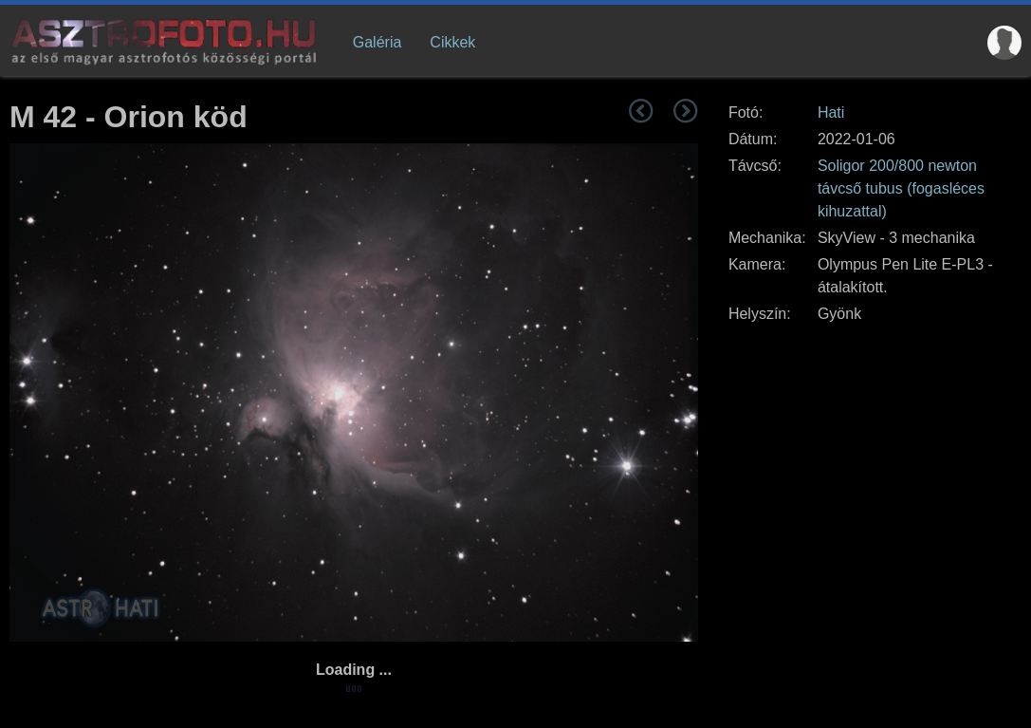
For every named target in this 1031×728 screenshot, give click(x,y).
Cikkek (452, 42)
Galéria (377, 42)
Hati (831, 112)
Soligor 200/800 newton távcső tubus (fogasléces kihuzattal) (901, 188)
